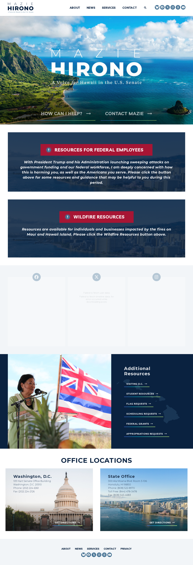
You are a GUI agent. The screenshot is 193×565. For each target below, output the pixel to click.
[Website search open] (144, 8)
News (91, 7)
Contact (129, 7)
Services (109, 7)
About (75, 7)
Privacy (126, 548)
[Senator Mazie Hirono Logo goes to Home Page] (22, 8)
